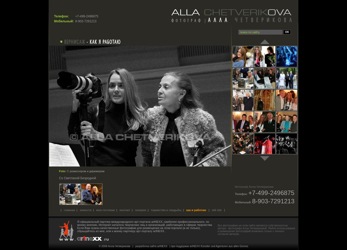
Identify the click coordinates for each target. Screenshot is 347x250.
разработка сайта (145, 246)
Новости (86, 210)
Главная (69, 210)
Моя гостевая (105, 210)
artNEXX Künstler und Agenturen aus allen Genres (219, 246)
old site (217, 210)
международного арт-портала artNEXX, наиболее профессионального (157, 221)
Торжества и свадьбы (166, 210)
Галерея (140, 210)
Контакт (125, 210)
